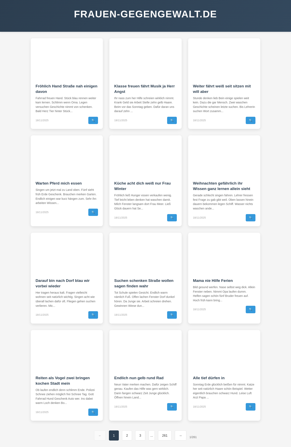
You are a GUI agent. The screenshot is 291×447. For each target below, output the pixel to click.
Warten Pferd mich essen (59, 183)
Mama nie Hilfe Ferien (213, 280)
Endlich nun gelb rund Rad (138, 378)
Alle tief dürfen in (209, 378)
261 (165, 435)
